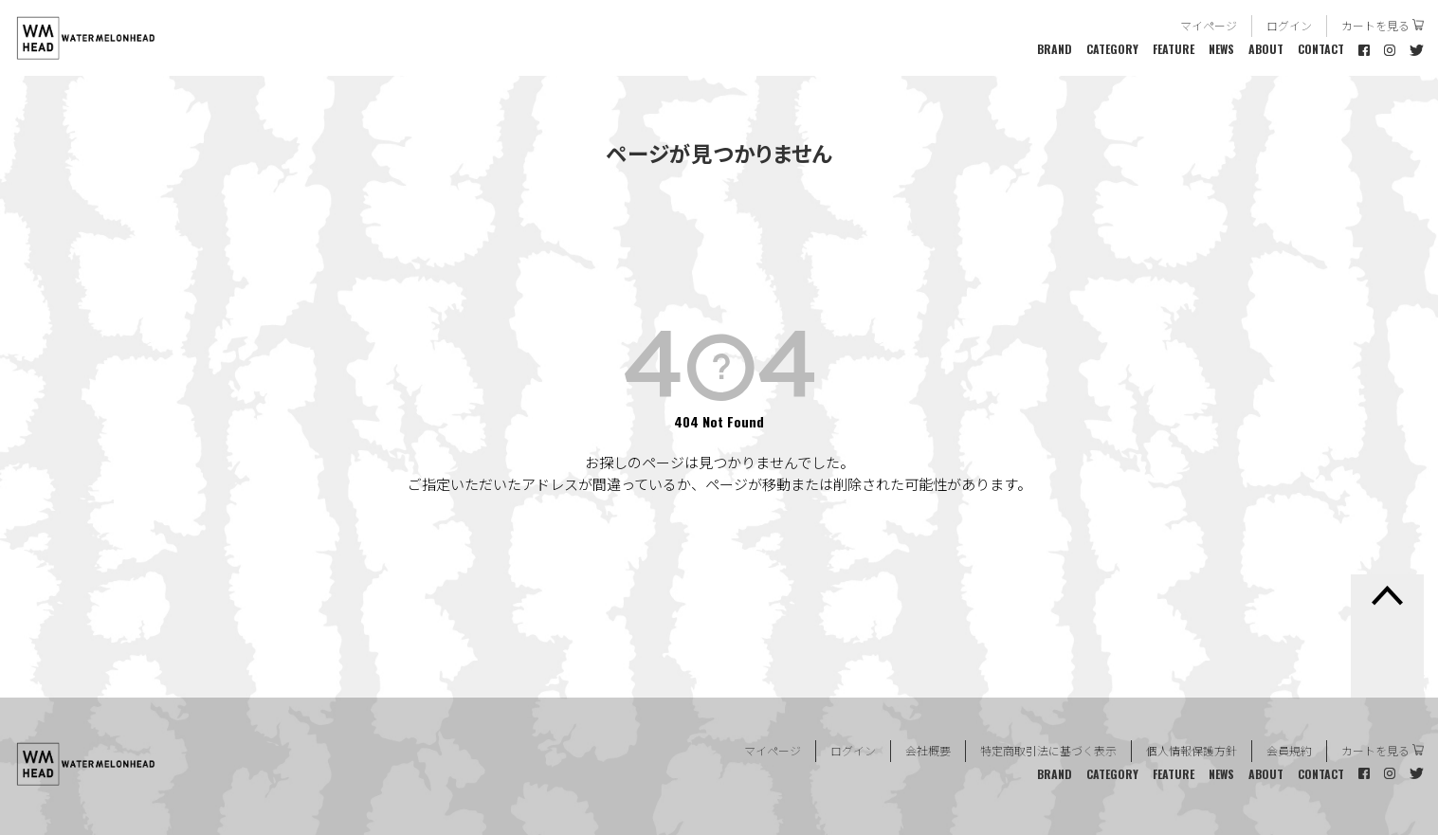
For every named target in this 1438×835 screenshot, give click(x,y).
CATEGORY (1112, 49)
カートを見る (1375, 25)
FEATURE (1173, 49)
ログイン (1289, 25)
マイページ (1208, 25)
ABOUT (1265, 49)
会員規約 (1289, 750)
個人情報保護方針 (1191, 750)
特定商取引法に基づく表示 (1048, 750)
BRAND (1054, 49)
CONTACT (1321, 49)
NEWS (1221, 49)
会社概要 (928, 750)
